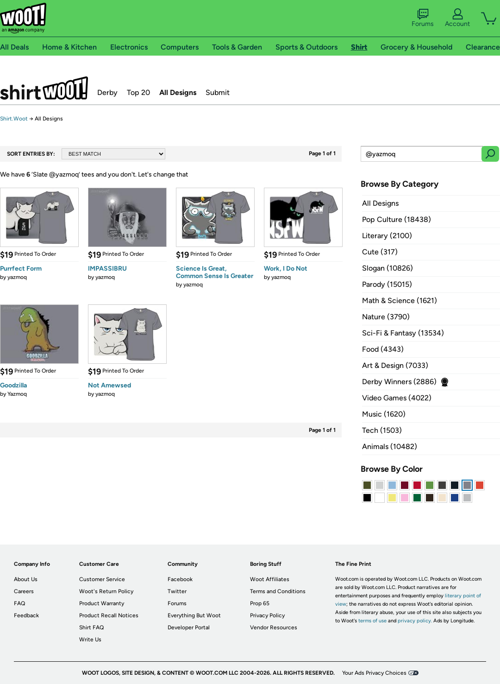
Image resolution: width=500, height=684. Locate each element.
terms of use (372, 621)
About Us (26, 579)
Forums (423, 18)
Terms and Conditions (278, 591)
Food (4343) (383, 349)
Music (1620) (384, 414)
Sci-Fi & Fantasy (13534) (403, 333)
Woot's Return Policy (106, 591)
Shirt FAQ (91, 627)
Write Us (90, 639)
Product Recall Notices (108, 615)
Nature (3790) (386, 316)
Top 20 (138, 92)
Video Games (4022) (396, 397)
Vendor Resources (273, 627)
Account (457, 18)
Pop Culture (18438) (396, 219)
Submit (218, 92)
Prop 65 (259, 603)
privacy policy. (415, 621)
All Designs (177, 92)
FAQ (19, 603)
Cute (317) (380, 251)
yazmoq (17, 277)
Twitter (177, 591)
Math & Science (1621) (399, 300)
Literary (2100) (387, 235)
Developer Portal (189, 627)
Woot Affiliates (269, 579)
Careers (24, 591)
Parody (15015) (387, 284)
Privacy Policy (267, 615)
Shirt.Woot (44, 88)
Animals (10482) (389, 446)
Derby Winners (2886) (399, 381)
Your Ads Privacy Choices (374, 673)
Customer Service (102, 579)
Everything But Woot (194, 615)
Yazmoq (17, 394)
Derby (107, 92)
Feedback (26, 615)
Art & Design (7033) (395, 365)
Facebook (180, 579)
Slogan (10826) (387, 268)
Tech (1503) (382, 430)
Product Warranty (101, 603)
